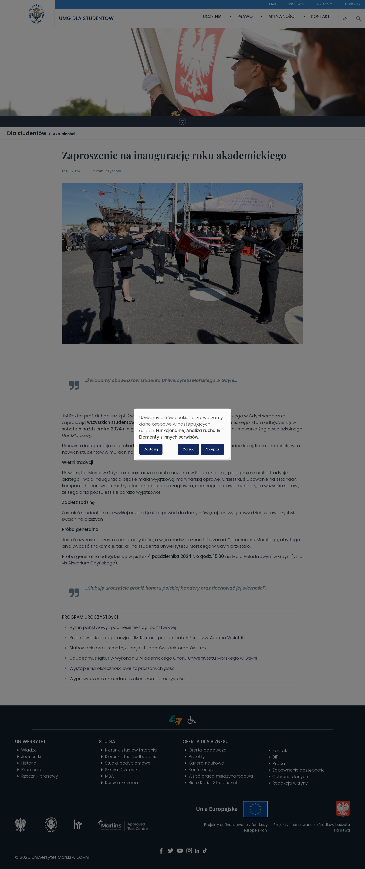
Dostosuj (151, 449)
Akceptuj (212, 449)
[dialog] (182, 434)
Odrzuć (188, 449)
